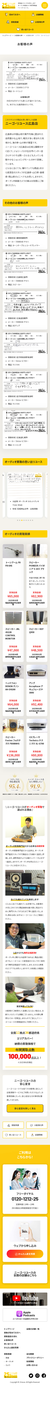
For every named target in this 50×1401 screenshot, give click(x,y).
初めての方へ (12, 14)
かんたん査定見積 (11, 1347)
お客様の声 (38, 22)
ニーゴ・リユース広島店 (21, 123)
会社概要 (30, 1354)
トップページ (9, 1329)
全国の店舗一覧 (32, 1329)
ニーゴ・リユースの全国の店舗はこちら (25, 1274)
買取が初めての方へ (12, 1332)
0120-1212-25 (25, 1198)
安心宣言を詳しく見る (25, 1108)
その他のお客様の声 (16, 203)
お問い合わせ (31, 1365)
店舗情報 (37, 14)
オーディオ (9, 1361)
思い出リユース (25, 29)
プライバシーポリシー (35, 1357)
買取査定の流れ (10, 1336)
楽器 (7, 1357)
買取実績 (12, 22)
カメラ (8, 1365)
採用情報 (30, 1361)
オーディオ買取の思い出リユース (23, 462)
